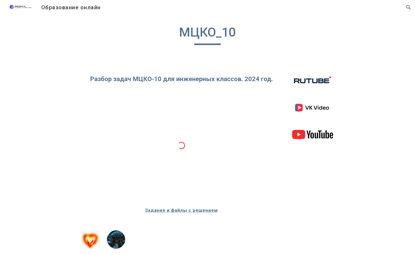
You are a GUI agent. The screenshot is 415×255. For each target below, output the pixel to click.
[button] (408, 7)
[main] (207, 34)
